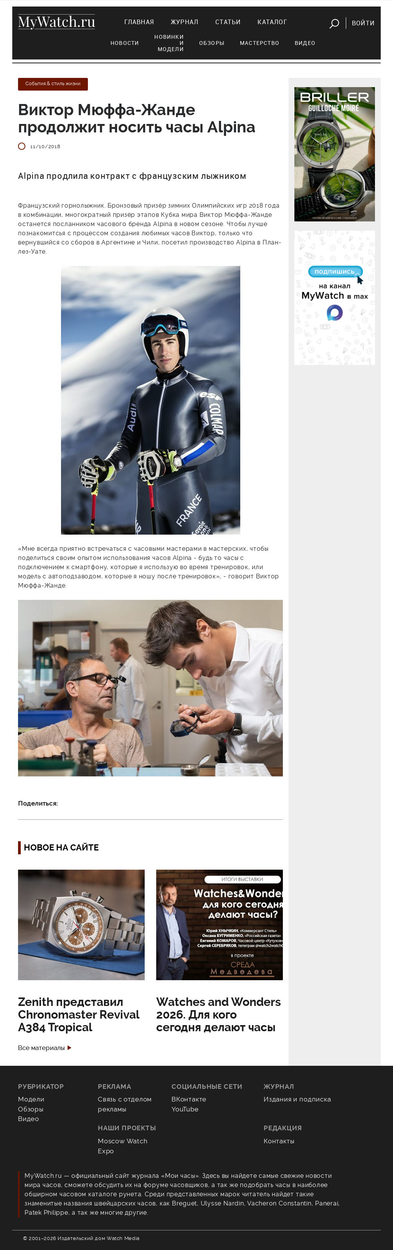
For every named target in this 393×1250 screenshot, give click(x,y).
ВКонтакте (189, 1099)
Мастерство (259, 42)
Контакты (279, 1141)
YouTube (185, 1109)
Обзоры (212, 42)
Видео (305, 42)
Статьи (228, 22)
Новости (125, 42)
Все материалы (41, 1048)
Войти (363, 23)
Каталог (272, 22)
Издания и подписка (297, 1099)
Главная (139, 22)
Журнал (184, 22)
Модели (31, 1099)
